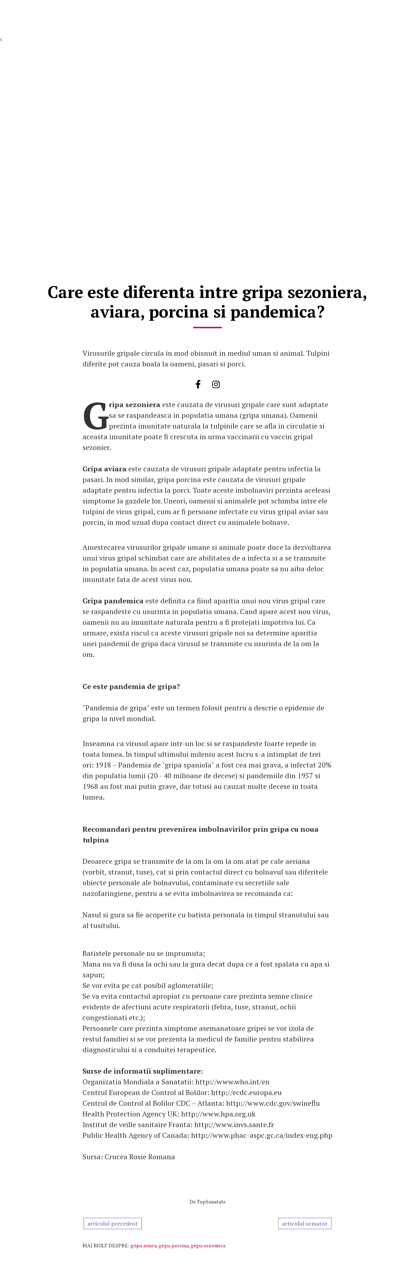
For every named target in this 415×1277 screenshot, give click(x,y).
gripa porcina (174, 1245)
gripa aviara (143, 1245)
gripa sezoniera (208, 1245)
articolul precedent (113, 1223)
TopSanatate (211, 1201)
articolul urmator (305, 1223)
